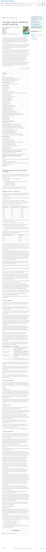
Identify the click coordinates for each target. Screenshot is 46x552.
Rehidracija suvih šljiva (34, 38)
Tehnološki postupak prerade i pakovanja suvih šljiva (36, 35)
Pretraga (42, 3)
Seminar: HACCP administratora (36, 16)
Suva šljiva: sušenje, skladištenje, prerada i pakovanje (23, 5)
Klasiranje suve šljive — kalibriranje (36, 36)
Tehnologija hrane (7, 1)
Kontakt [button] (43, 548)
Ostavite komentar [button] (15, 530)
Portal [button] (41, 548)
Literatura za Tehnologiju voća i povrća (9, 5)
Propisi (15, 3)
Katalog (19, 3)
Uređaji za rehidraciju (34, 39)
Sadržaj (32, 33)
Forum (23, 3)
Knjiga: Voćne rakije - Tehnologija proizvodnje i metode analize (36, 27)
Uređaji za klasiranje (34, 37)
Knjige (11, 3)
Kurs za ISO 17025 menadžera (35, 24)
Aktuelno (2, 3)
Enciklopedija (7, 3)
